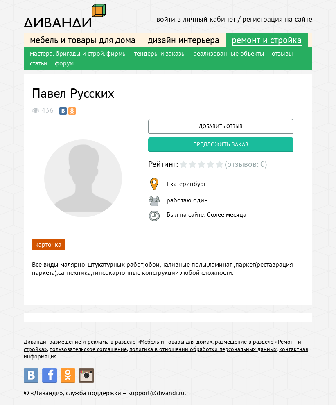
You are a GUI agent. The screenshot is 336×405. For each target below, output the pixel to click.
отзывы (282, 53)
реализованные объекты (228, 53)
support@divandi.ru (156, 393)
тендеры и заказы (160, 53)
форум (64, 63)
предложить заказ (220, 144)
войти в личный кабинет (196, 19)
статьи (38, 63)
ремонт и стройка (267, 39)
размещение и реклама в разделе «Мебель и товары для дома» (130, 341)
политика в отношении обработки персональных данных (203, 349)
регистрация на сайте (277, 19)
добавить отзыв (221, 126)
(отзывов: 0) (246, 164)
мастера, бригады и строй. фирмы (78, 53)
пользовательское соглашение (88, 349)
